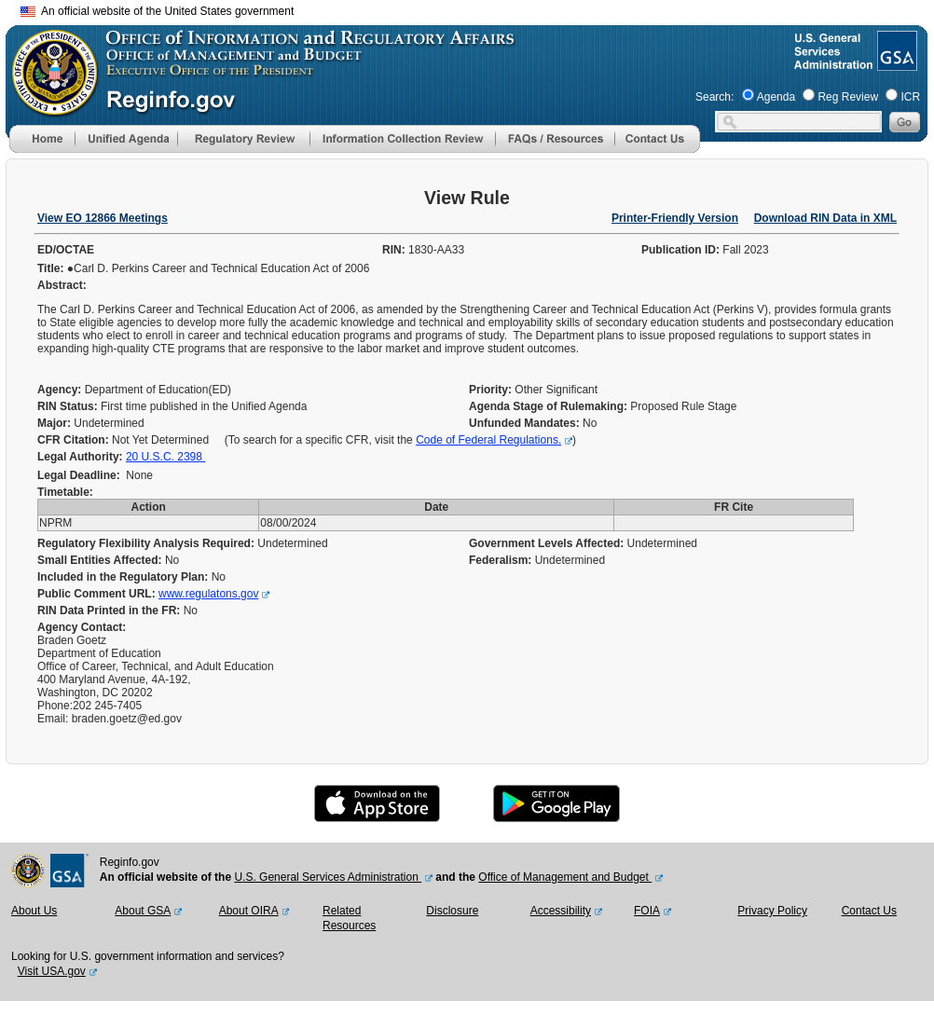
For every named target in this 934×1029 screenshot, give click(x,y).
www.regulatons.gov (208, 593)
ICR (910, 96)
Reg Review (847, 96)
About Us (34, 910)
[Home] (42, 149)
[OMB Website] (48, 107)
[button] (126, 139)
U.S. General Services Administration (327, 877)
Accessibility (560, 910)
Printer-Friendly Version (674, 218)
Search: (714, 96)
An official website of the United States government (157, 11)
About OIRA (249, 910)
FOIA (647, 910)
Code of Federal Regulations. (488, 439)
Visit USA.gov (52, 971)
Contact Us (869, 910)
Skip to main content (478, 8)
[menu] (126, 139)
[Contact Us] (657, 149)
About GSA (143, 910)
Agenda (776, 96)
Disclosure (452, 910)
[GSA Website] (895, 63)
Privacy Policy (772, 910)
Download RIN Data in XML (825, 218)
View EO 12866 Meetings (102, 218)
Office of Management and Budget (565, 877)
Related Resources (349, 918)
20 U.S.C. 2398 (165, 456)
